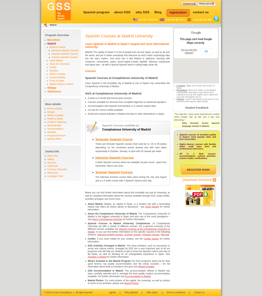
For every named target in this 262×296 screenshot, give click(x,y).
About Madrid (56, 60)
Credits (53, 67)
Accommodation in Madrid (138, 276)
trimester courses (150, 234)
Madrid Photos (131, 283)
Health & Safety (55, 118)
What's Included (57, 74)
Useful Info (52, 166)
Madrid (51, 43)
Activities (53, 70)
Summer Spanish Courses (65, 57)
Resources (52, 172)
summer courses (132, 234)
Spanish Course (57, 47)
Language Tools (55, 176)
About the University (59, 64)
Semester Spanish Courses (65, 50)
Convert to (189, 3)
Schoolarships (54, 125)
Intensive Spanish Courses (65, 54)
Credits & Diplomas (57, 122)
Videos (50, 159)
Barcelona (53, 39)
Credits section (151, 238)
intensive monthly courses (110, 234)
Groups (51, 112)
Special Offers (54, 139)
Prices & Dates (56, 80)
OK (206, 51)
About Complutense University (107, 219)
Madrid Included (146, 266)
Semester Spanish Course (114, 139)
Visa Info (51, 162)
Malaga (51, 87)
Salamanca (54, 91)
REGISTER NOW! (198, 169)
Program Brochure (56, 135)
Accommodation (57, 77)
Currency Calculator (57, 169)
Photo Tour (52, 156)
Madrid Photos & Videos (61, 84)
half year (165, 234)
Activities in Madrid (97, 257)
